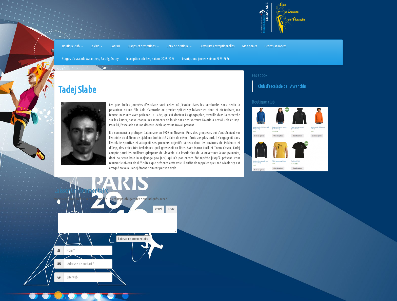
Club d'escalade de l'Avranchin (282, 86)
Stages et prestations (143, 46)
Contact (115, 46)
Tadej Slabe (77, 89)
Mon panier (249, 46)
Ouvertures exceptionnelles (217, 46)
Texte (171, 209)
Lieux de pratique (179, 46)
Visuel (158, 209)
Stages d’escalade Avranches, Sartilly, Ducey (90, 59)
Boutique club (72, 46)
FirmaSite (70, 298)
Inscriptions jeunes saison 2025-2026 (206, 59)
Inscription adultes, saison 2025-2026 (150, 59)
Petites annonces (276, 46)
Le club (97, 46)
